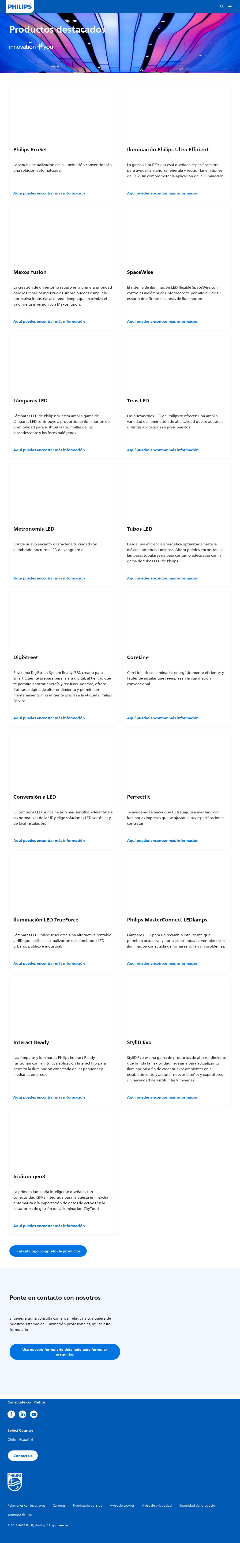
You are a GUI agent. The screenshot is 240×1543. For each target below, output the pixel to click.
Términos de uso (20, 1515)
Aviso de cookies (122, 1505)
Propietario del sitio (87, 1505)
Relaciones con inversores (26, 1505)
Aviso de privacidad (157, 1505)
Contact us (23, 1455)
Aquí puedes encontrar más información (49, 193)
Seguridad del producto (197, 1505)
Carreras (59, 1505)
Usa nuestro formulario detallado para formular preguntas (64, 1351)
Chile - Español (20, 1440)
